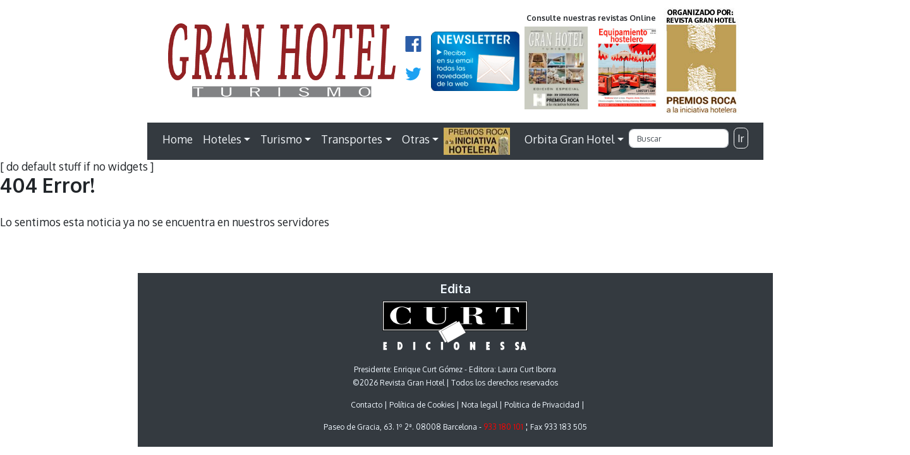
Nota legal (479, 405)
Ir (740, 138)
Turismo (281, 139)
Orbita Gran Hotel (569, 139)
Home (177, 139)
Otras (416, 139)
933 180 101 (503, 427)
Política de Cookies (421, 405)
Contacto (366, 405)
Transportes (351, 139)
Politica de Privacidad (541, 405)
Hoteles (222, 139)
